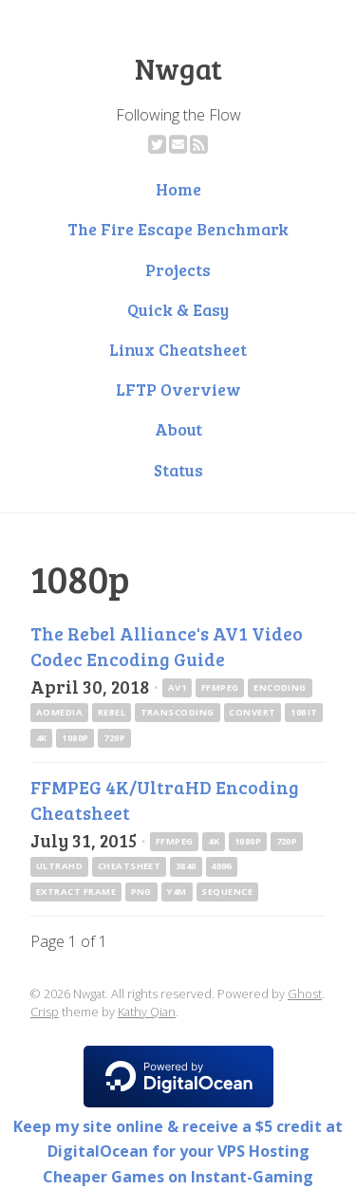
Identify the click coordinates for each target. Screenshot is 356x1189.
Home (178, 188)
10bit (303, 712)
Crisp (44, 1011)
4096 (221, 866)
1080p (75, 738)
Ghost (305, 993)
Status (178, 469)
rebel (111, 712)
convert (252, 712)
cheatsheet (129, 866)
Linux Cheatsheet (178, 349)
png (141, 891)
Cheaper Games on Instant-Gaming (178, 1176)
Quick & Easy (178, 309)
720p (114, 738)
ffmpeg (220, 687)
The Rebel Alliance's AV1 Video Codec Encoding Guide (166, 646)
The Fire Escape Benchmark (178, 228)
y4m (176, 891)
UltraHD (59, 866)
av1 (177, 687)
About (178, 429)
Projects (178, 269)
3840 (186, 866)
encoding (280, 687)
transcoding (178, 712)
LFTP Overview (178, 389)
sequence (227, 891)
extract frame (76, 891)
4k (41, 738)
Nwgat (178, 68)
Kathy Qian (147, 1011)
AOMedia (59, 712)
